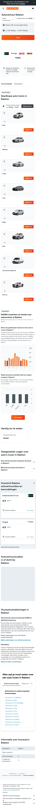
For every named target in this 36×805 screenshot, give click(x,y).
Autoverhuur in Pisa (11, 708)
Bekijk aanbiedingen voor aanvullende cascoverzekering (13, 636)
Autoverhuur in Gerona (12, 716)
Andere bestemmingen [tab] (11, 683)
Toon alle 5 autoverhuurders (10, 547)
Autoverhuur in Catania (12, 725)
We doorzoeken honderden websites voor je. (19, 799)
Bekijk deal (29, 130)
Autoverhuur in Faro (11, 711)
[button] (34, 3)
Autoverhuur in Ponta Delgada (14, 703)
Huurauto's (22, 773)
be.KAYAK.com (13, 773)
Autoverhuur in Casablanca (13, 697)
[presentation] (34, 483)
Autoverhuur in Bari (11, 700)
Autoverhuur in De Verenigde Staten (11, 775)
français (22, 4)
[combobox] (8, 19)
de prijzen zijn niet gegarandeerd (11, 790)
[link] (18, 417)
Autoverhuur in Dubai (11, 714)
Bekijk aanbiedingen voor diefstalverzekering (15, 640)
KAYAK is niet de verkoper (19, 795)
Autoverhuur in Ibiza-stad (12, 722)
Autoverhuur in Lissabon (12, 719)
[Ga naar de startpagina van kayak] (13, 8)
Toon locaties (30, 510)
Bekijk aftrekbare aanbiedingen (11, 662)
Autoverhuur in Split (11, 705)
